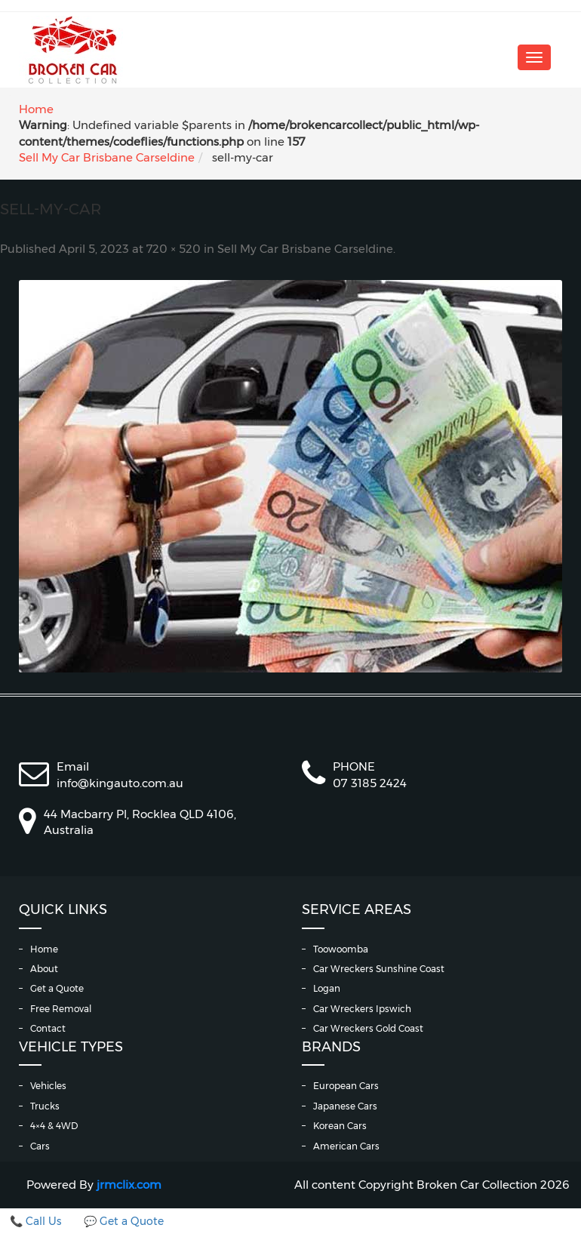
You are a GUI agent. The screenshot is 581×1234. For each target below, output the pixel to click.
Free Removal (60, 1008)
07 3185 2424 (370, 783)
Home (36, 109)
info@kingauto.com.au (120, 783)
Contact (48, 1028)
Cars (40, 1146)
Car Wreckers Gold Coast (368, 1028)
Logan (326, 988)
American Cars (346, 1146)
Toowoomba (340, 949)
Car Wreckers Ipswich (362, 1008)
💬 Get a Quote (124, 1221)
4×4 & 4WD (54, 1125)
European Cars (346, 1085)
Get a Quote (57, 988)
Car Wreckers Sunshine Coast (378, 968)
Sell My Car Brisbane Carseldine (107, 157)
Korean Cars (340, 1125)
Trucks (45, 1106)
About (44, 968)
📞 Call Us (35, 1221)
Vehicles (48, 1085)
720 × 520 (173, 249)
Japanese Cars (345, 1106)
